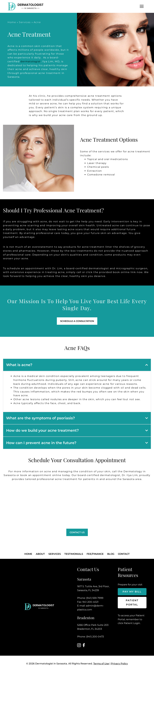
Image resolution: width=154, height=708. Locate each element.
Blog (110, 553)
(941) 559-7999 (94, 598)
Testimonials (73, 553)
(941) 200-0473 (95, 636)
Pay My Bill (132, 591)
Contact (124, 553)
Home (12, 22)
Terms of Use (101, 663)
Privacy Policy (119, 663)
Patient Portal (132, 602)
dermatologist (30, 61)
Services (25, 22)
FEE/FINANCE (95, 553)
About (40, 553)
